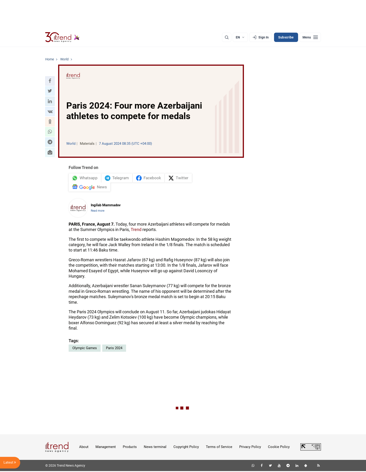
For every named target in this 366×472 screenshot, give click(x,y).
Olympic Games (84, 349)
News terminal (155, 448)
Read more (97, 211)
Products (130, 448)
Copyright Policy (186, 448)
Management (105, 448)
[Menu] (310, 37)
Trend (136, 230)
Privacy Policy (250, 448)
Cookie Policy (279, 448)
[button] (50, 81)
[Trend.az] (62, 37)
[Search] (226, 37)
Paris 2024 (114, 349)
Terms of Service (219, 448)
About (83, 448)
